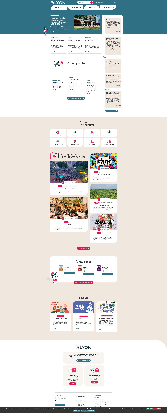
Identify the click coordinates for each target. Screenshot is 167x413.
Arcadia (69, 224)
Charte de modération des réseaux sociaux (102, 403)
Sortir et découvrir (75, 9)
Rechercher (84, 3)
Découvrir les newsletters (83, 360)
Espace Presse (60, 405)
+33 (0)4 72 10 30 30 (81, 400)
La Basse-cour (69, 188)
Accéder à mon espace (109, 3)
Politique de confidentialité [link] (87, 410)
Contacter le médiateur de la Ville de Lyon (102, 401)
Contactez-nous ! (80, 396)
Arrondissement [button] (94, 3)
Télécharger (69, 273)
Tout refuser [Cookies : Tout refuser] (158, 408)
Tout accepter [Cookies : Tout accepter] (150, 408)
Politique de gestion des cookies (100, 405)
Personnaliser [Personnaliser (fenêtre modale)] (76, 410)
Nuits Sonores (103, 235)
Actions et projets (108, 9)
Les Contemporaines (103, 174)
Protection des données (98, 399)
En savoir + (118, 31)
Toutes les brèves (112, 110)
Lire (54, 329)
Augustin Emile (104, 205)
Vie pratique (91, 9)
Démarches (58, 9)
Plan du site (96, 397)
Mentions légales (97, 395)
